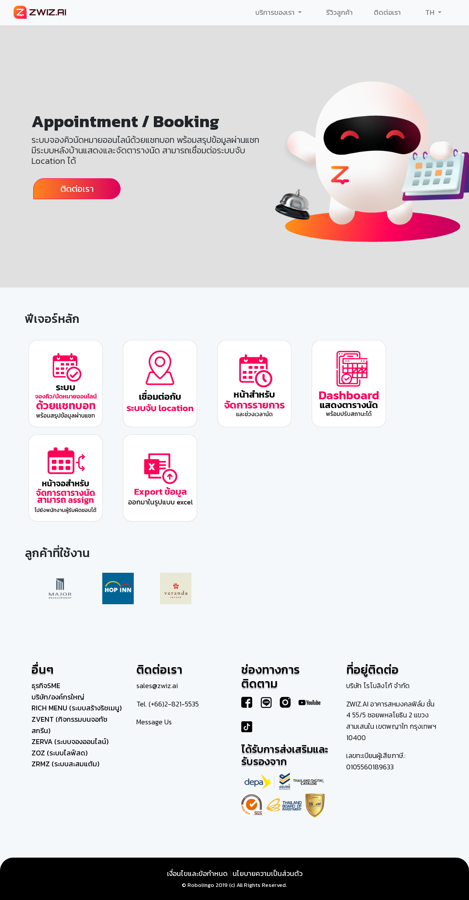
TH (430, 12)
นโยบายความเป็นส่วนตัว (267, 873)
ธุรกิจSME (45, 685)
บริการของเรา (275, 12)
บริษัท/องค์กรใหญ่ (57, 697)
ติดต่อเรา (387, 12)
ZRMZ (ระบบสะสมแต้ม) (65, 763)
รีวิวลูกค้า (339, 12)
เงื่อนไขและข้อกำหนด (197, 873)
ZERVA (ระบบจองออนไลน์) (69, 741)
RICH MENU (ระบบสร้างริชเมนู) (76, 708)
